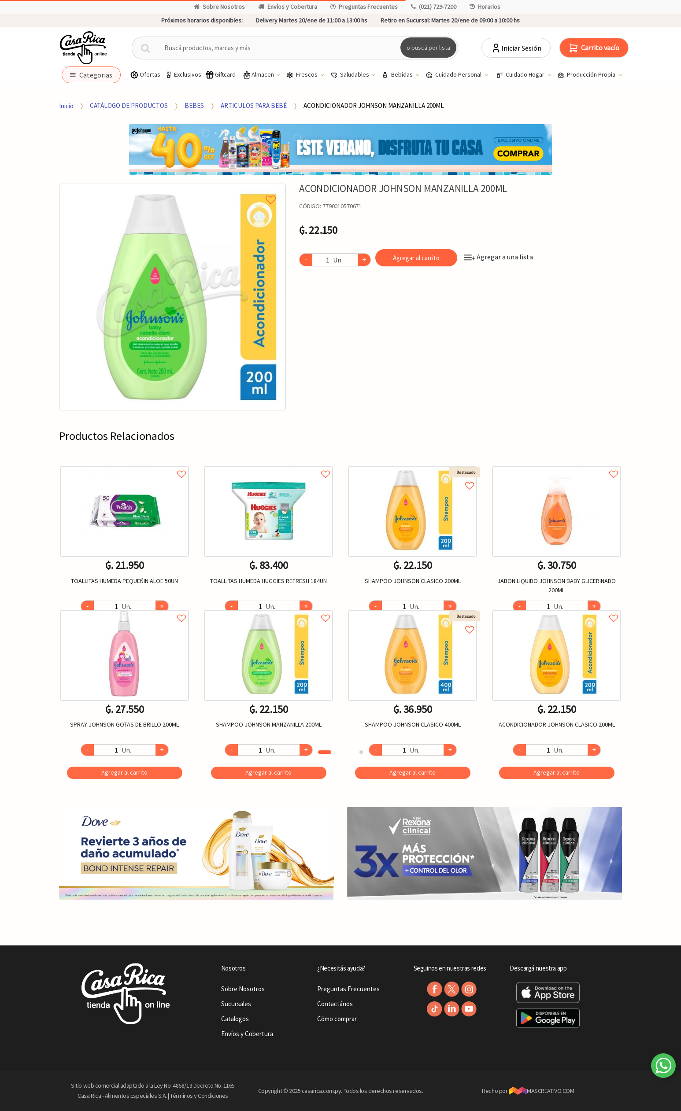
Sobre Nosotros (219, 7)
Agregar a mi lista (172, 190)
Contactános (335, 1004)
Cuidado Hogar (521, 74)
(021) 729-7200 (433, 7)
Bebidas (397, 74)
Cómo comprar (337, 1019)
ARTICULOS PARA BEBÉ (254, 105)
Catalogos (235, 1019)
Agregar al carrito (416, 258)
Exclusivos (182, 74)
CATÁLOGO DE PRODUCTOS (129, 105)
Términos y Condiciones (199, 1096)
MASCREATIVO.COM (541, 1091)
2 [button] (361, 752)
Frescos (302, 74)
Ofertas (145, 74)
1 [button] (324, 752)
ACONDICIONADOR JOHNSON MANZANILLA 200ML (373, 105)
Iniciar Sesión (516, 48)
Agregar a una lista (498, 256)
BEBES (194, 105)
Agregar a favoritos (124, 464)
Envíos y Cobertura (287, 7)
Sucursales (236, 1004)
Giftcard (220, 74)
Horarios (485, 7)
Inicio (66, 105)
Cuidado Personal (454, 74)
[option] (172, 297)
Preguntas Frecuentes (364, 7)
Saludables (350, 74)
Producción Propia (587, 74)
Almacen (258, 74)
